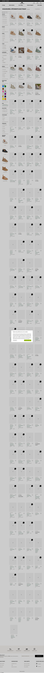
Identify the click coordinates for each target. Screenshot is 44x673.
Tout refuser (14, 340)
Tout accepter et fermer (28, 340)
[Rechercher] (7, 12)
